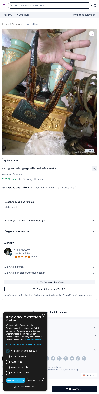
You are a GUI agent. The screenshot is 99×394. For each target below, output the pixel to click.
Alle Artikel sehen (49, 266)
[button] (49, 202)
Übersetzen (11, 160)
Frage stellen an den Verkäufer (50, 289)
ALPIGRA (9, 243)
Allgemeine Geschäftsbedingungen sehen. (71, 295)
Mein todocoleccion (84, 14)
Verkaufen (23, 14)
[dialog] (25, 351)
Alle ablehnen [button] (35, 380)
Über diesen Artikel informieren (49, 312)
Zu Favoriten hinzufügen (50, 282)
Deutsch (88, 375)
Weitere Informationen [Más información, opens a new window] (34, 339)
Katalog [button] (8, 14)
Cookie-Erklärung (69, 369)
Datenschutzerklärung (48, 369)
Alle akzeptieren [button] (15, 380)
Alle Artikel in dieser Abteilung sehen (49, 272)
